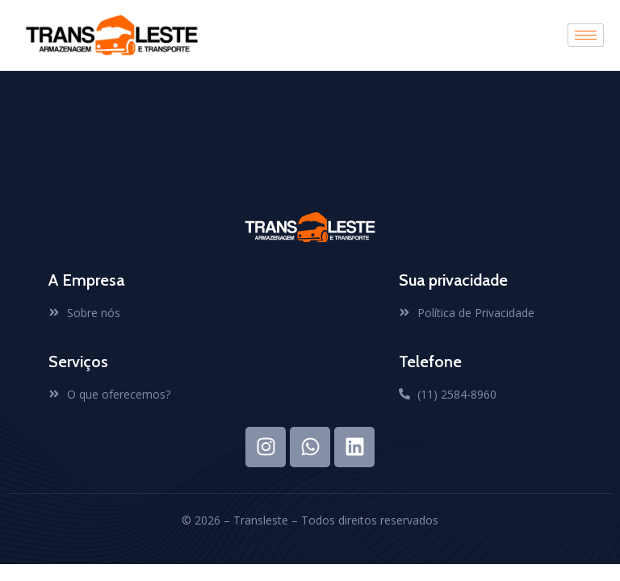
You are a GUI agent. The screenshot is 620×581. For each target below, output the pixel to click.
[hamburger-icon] (586, 35)
